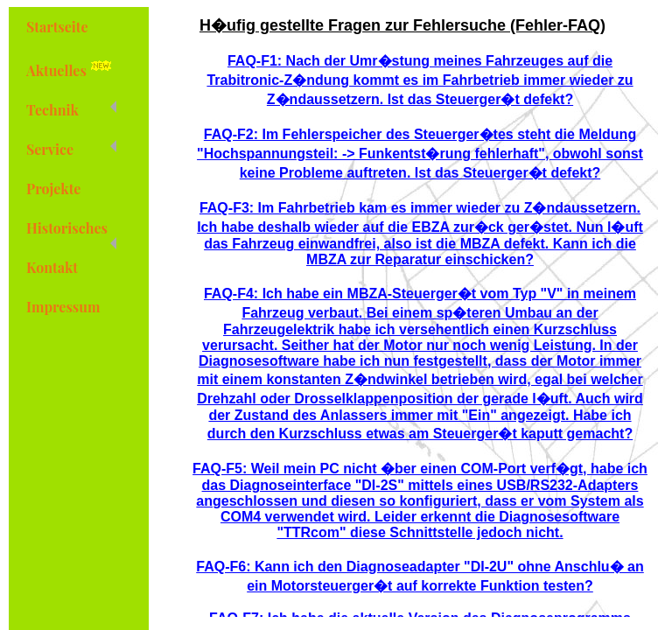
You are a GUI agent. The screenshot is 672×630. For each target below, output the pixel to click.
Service (71, 149)
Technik (71, 110)
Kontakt (52, 267)
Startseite (57, 27)
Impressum (63, 307)
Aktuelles (71, 68)
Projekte (53, 188)
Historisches (71, 233)
